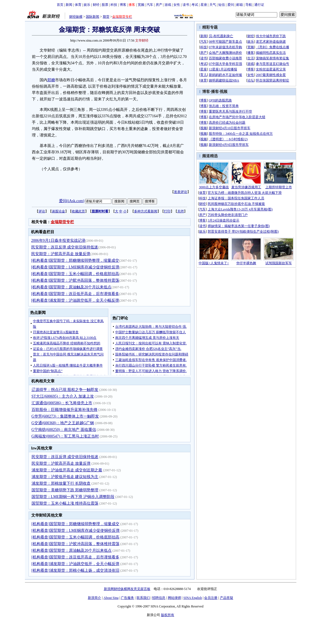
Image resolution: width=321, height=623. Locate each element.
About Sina (111, 598)
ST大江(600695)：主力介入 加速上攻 (63, 396)
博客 (123, 5)
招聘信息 (158, 598)
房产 (159, 5)
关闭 (180, 211)
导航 (248, 5)
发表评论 (180, 192)
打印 (167, 211)
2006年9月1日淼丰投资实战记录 (58, 240)
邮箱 (239, 5)
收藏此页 (78, 211)
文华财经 (141, 40)
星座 (204, 5)
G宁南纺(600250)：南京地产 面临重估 (64, 430)
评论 (41, 211)
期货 (106, 17)
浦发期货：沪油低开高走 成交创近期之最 (67, 470)
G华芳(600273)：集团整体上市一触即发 (65, 416)
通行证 (259, 5)
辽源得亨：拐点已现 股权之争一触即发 (65, 390)
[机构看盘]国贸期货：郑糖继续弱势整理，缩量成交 (75, 260)
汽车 (150, 5)
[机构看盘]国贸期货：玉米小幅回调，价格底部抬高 (75, 274)
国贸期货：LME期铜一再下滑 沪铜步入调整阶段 (73, 497)
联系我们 (143, 598)
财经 (96, 5)
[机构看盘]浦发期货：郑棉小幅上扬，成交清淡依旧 (75, 570)
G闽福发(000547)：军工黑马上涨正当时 (65, 436)
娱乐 (87, 5)
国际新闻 (92, 17)
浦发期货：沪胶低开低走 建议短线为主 (65, 477)
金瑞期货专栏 (62, 222)
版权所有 (167, 615)
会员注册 (210, 598)
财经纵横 (76, 17)
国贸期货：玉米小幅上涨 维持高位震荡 (65, 503)
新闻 (69, 5)
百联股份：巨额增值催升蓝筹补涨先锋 (64, 410)
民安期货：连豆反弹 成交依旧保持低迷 (64, 247)
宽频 (141, 5)
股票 (105, 5)
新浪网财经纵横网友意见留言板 (127, 589)
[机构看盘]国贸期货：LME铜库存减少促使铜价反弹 (75, 267)
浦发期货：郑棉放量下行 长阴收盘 (61, 483)
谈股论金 (58, 211)
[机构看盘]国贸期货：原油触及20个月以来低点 (71, 287)
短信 (221, 5)
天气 (212, 5)
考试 (194, 5)
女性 (176, 5)
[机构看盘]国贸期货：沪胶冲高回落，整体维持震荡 (75, 280)
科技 (114, 5)
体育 (78, 5)
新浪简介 (94, 598)
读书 (186, 5)
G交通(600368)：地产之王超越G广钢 (63, 423)
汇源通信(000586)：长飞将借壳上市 (62, 403)
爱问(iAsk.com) (71, 201)
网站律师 (174, 598)
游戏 (168, 5)
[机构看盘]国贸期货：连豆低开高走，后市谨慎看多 (75, 294)
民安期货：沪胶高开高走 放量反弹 (61, 254)
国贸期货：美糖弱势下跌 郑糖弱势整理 (65, 490)
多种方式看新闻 (145, 211)
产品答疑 (226, 598)
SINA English (192, 598)
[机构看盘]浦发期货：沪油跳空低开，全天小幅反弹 (75, 300)
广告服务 (127, 598)
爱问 (230, 5)
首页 (60, 5)
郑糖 (51, 80)
